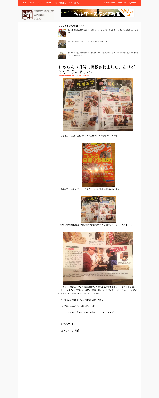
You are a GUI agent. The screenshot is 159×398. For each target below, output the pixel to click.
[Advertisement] (98, 62)
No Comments (84, 76)
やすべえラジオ (74, 3)
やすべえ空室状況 (60, 3)
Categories (109, 3)
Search (133, 3)
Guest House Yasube (66, 76)
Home (24, 3)
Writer (48, 3)
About (31, 3)
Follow (122, 3)
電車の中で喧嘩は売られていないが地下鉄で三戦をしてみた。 (89, 41)
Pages (40, 3)
